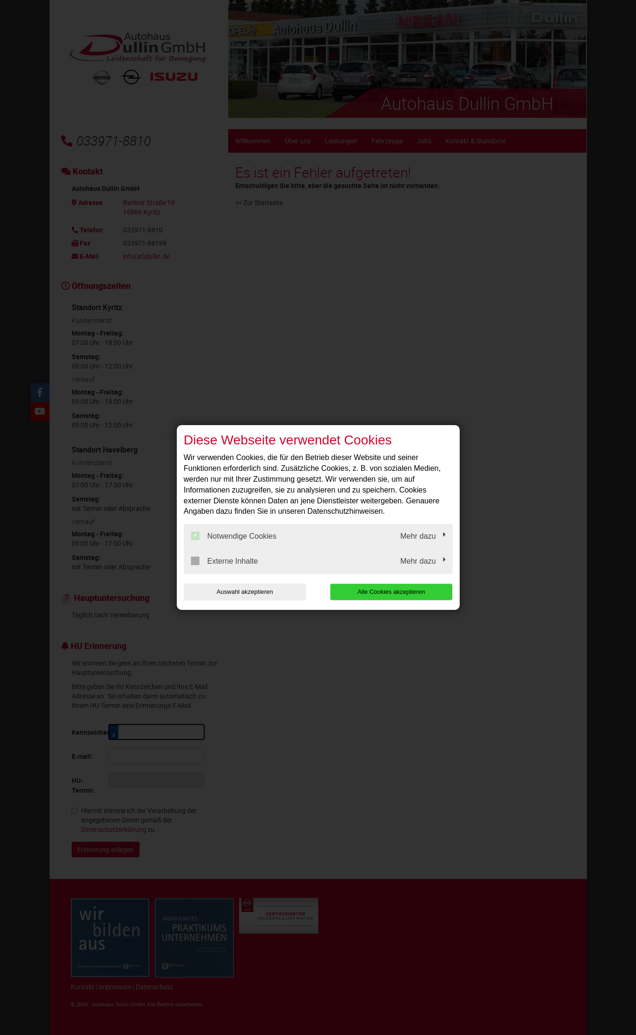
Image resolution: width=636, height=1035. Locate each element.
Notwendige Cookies (234, 536)
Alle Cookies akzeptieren (392, 591)
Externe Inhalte (224, 561)
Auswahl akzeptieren (244, 591)
